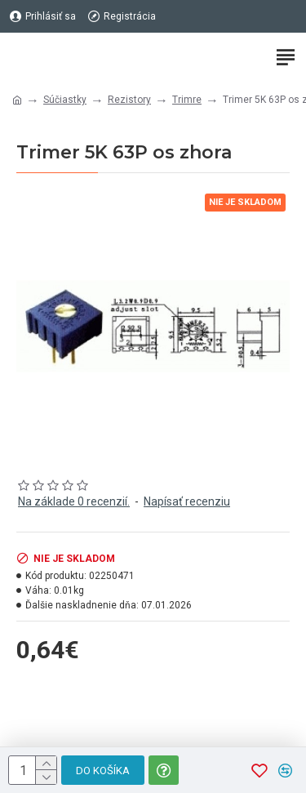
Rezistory (129, 99)
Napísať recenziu (187, 501)
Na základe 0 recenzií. (74, 501)
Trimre (187, 99)
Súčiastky (64, 99)
